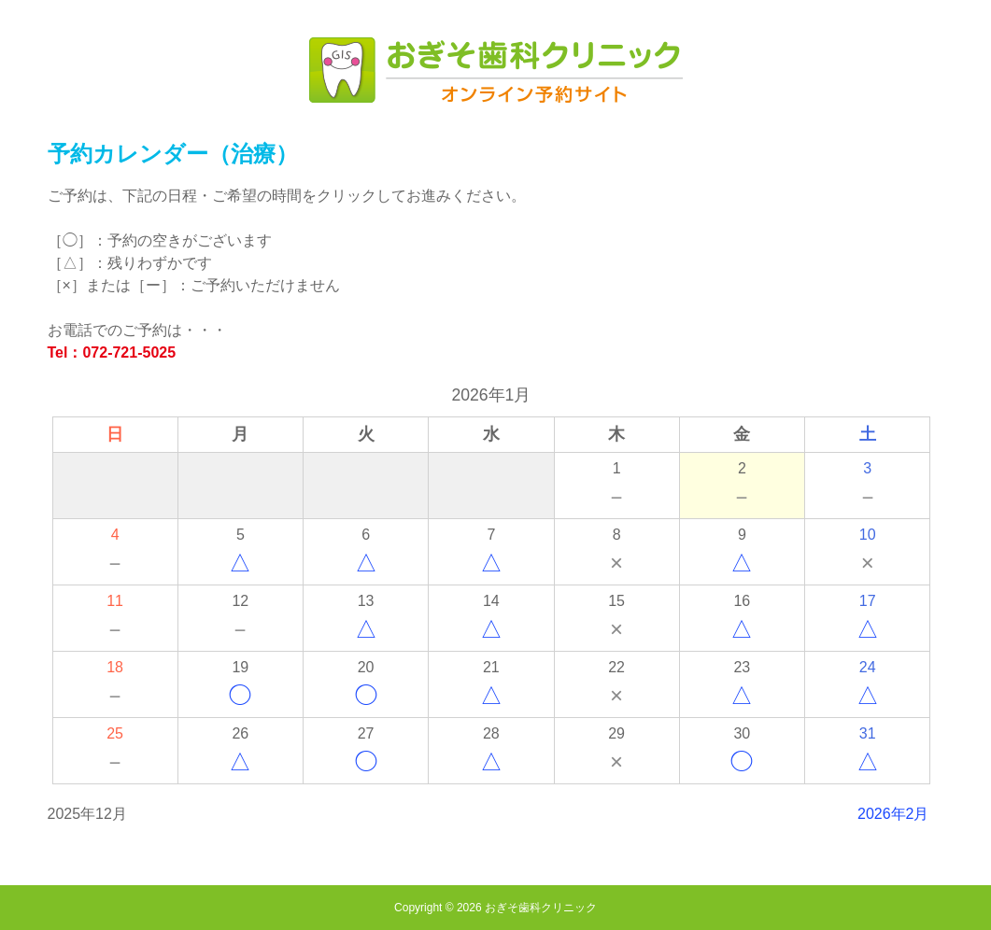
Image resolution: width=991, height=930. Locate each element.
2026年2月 (893, 814)
